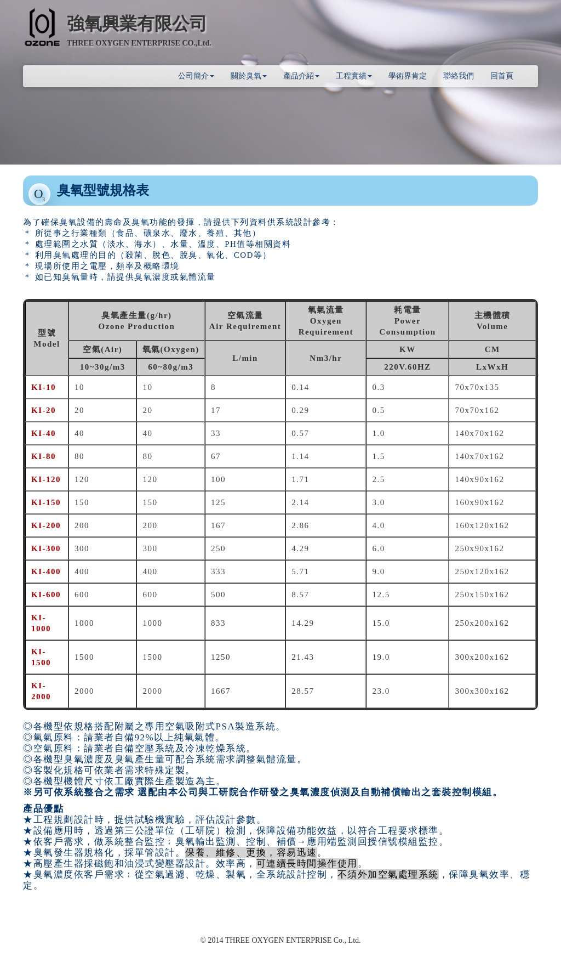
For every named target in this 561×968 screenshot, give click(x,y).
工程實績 (354, 76)
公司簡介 (196, 76)
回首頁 (501, 76)
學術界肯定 (407, 76)
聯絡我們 (458, 76)
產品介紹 (301, 76)
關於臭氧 (249, 76)
